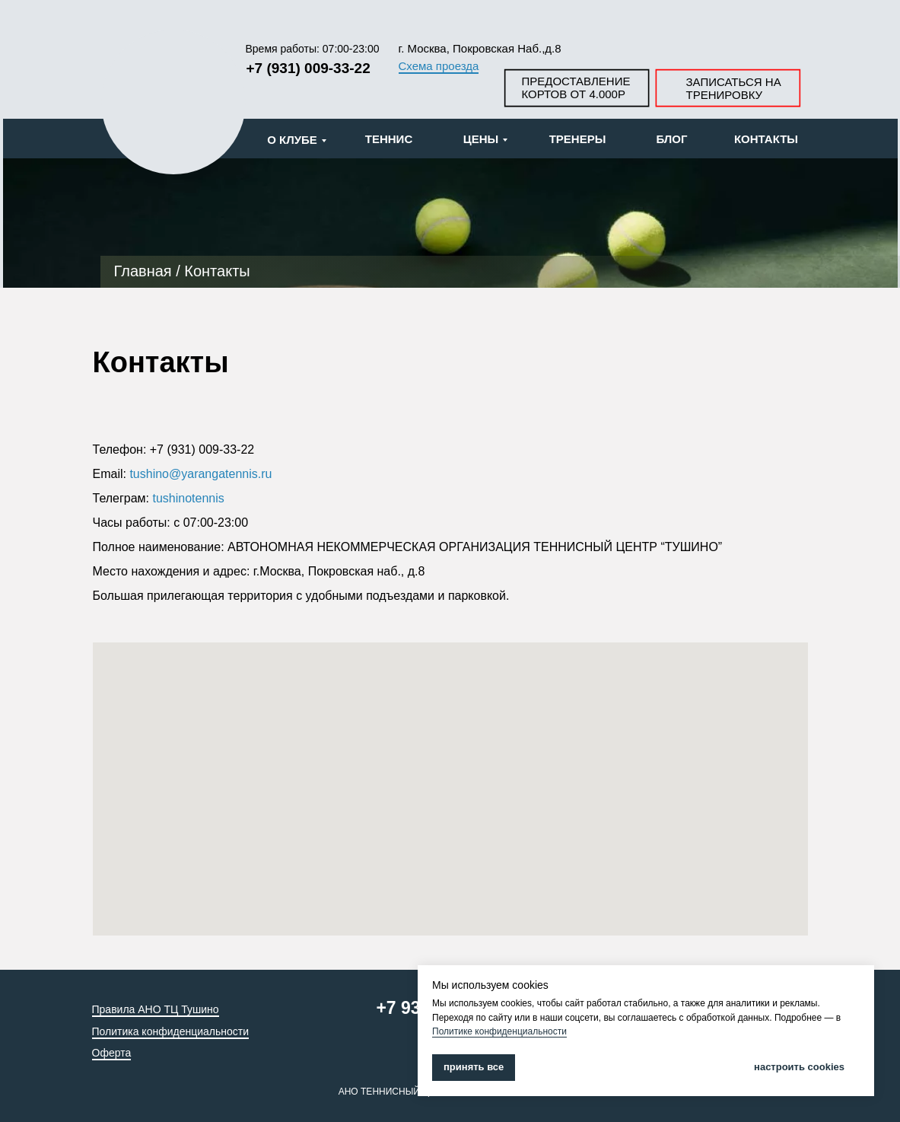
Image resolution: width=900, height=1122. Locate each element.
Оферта (112, 1053)
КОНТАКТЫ (766, 138)
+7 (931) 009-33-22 (308, 68)
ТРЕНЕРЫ (577, 138)
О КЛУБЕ (292, 139)
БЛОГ (671, 138)
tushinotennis (188, 498)
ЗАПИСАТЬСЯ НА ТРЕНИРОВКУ (733, 88)
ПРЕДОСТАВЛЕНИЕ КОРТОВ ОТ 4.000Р (576, 87)
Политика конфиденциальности (171, 1031)
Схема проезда (439, 65)
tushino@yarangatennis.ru (200, 473)
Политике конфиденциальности (499, 1031)
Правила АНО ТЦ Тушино (155, 1009)
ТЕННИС (388, 138)
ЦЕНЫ (480, 138)
